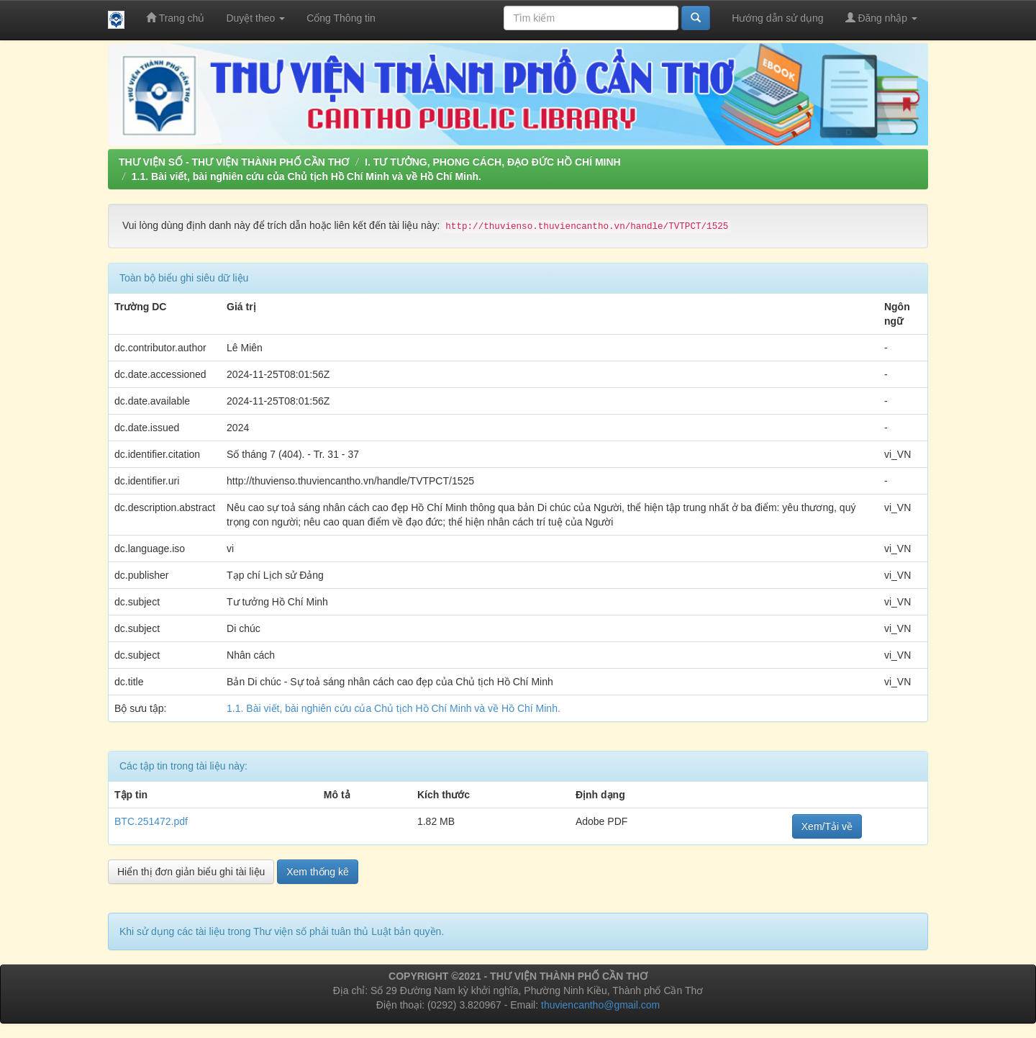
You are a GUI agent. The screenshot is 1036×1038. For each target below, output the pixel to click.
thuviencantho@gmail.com (600, 1005)
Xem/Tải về (827, 826)
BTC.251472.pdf (151, 821)
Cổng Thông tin (341, 18)
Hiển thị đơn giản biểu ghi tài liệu (191, 871)
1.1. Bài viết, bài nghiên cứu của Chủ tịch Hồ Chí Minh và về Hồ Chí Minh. (306, 176)
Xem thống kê (317, 871)
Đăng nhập (881, 18)
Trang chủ (175, 18)
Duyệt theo (255, 18)
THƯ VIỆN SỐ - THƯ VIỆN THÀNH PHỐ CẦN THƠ (234, 162)
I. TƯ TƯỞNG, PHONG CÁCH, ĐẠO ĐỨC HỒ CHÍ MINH (493, 162)
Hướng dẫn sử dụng (777, 18)
